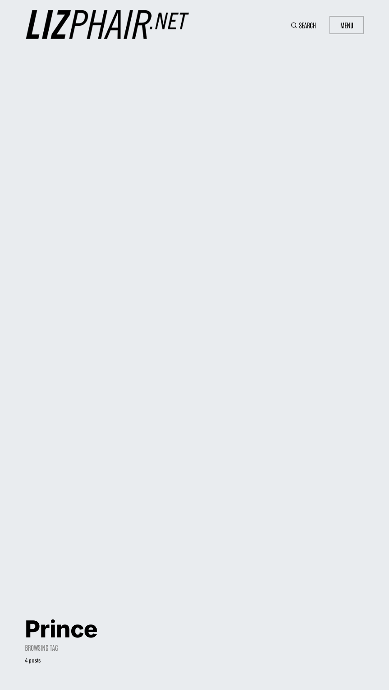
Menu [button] (346, 25)
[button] (303, 25)
